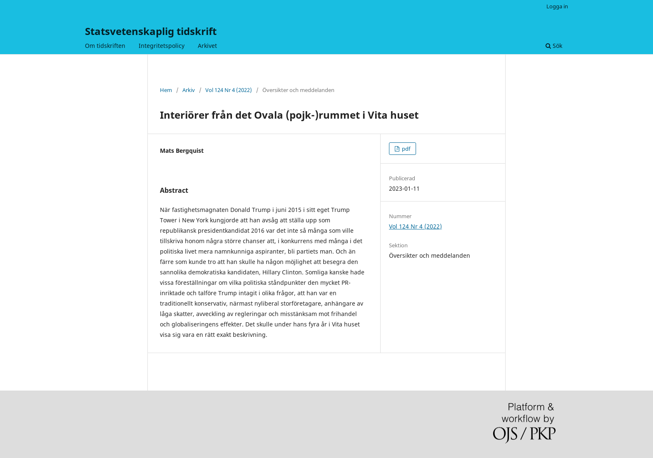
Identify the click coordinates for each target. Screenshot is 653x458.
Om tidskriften (105, 46)
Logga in (557, 6)
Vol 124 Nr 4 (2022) (228, 90)
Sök (554, 46)
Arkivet (207, 46)
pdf (405, 148)
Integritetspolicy (161, 46)
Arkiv (188, 90)
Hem (166, 90)
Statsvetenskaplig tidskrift (151, 31)
